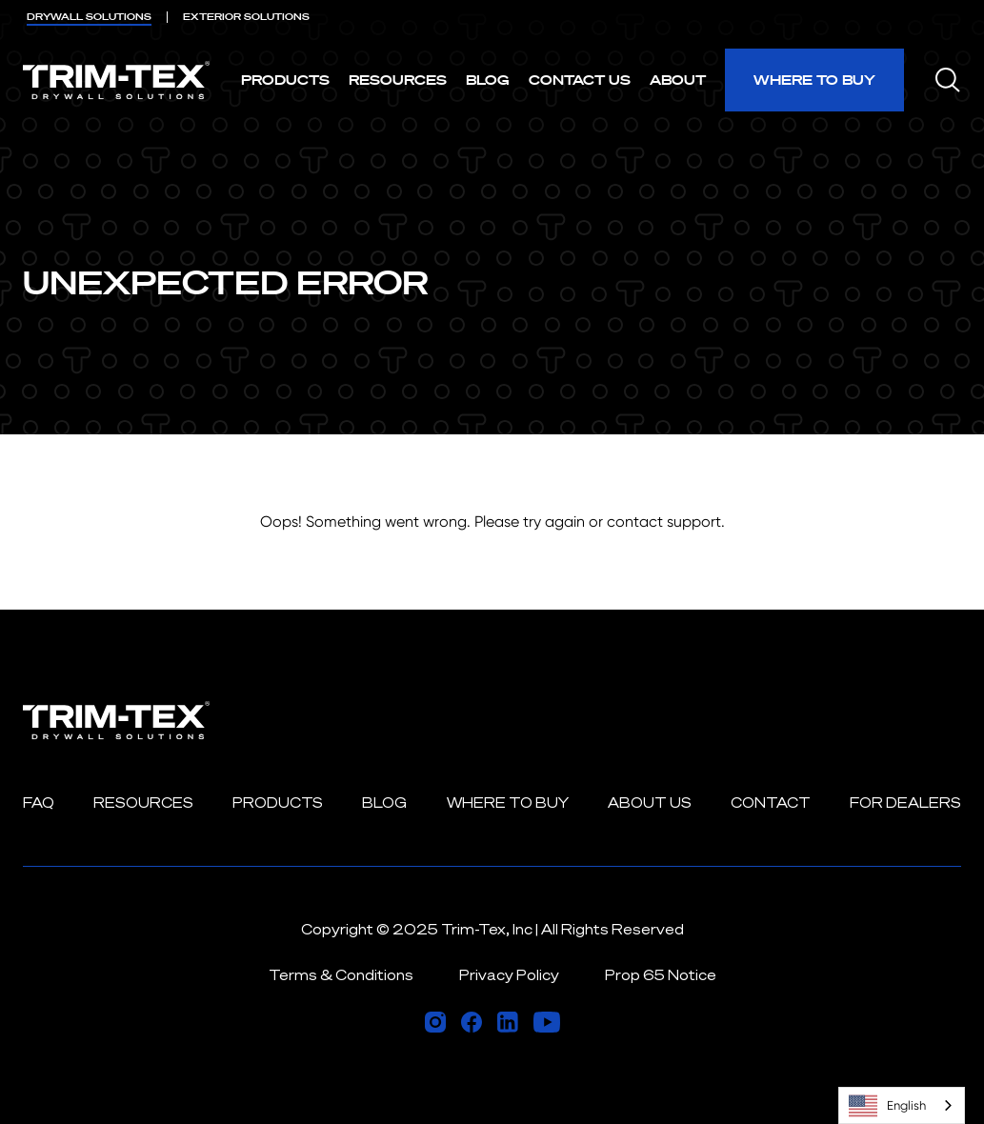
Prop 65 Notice (660, 975)
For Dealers (905, 802)
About (678, 79)
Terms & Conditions (341, 975)
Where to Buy (814, 79)
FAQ (38, 802)
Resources (398, 79)
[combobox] (901, 1105)
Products (285, 79)
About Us (650, 802)
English (887, 1105)
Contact (771, 802)
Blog (488, 79)
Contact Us (580, 79)
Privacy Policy (509, 975)
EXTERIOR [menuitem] (246, 17)
